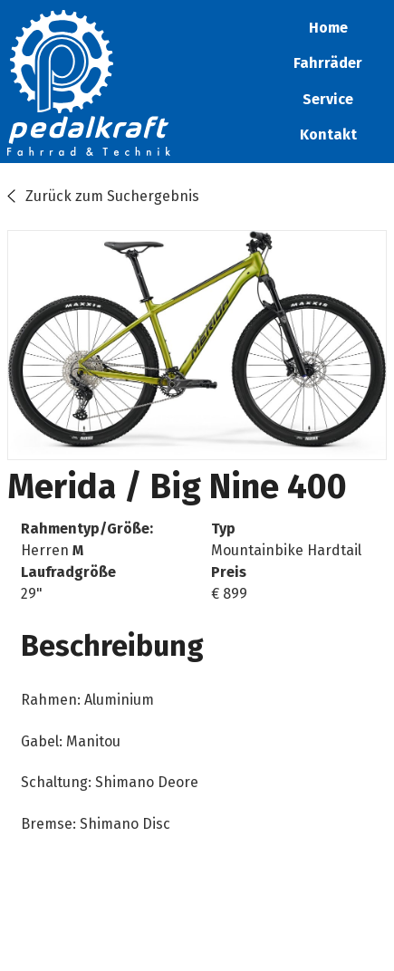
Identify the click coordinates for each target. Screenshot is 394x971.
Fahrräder (327, 63)
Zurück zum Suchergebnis (112, 196)
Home (328, 27)
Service (328, 99)
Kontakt (328, 134)
